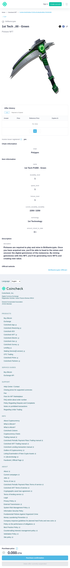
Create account (55, 4)
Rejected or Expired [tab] (17, 112)
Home (3, 12)
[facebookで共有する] (63, 26)
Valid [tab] (7, 112)
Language (6, 281)
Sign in (45, 4)
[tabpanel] (35, 124)
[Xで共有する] (60, 26)
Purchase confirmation (35, 558)
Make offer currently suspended (35, 564)
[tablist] (35, 112)
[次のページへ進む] (39, 131)
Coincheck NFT (12, 12)
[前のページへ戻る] (31, 131)
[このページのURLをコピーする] (67, 26)
